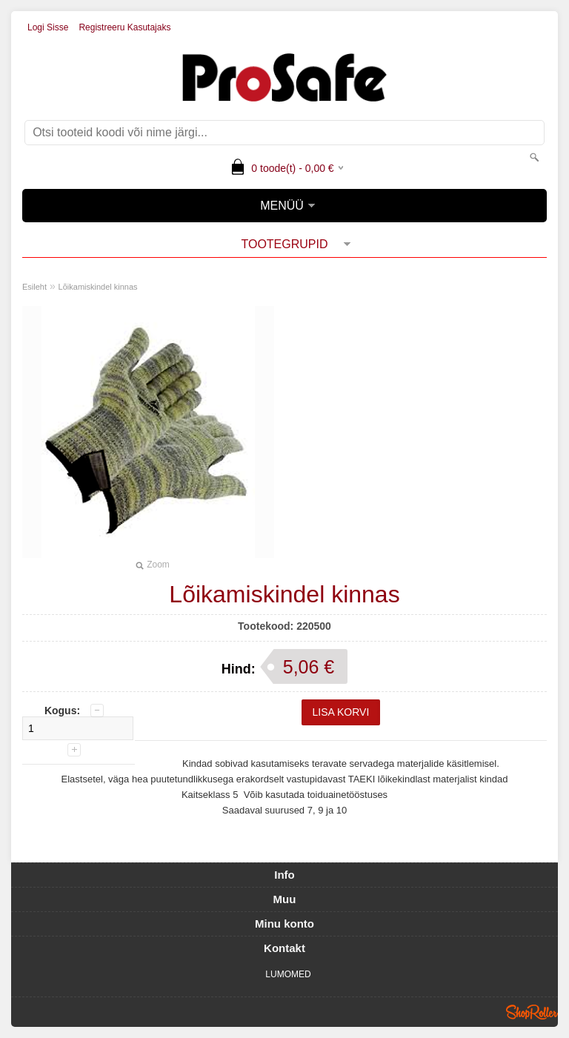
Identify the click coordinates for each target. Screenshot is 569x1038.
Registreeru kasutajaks (124, 27)
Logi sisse (47, 27)
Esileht (34, 286)
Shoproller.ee (532, 1012)
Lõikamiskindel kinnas (98, 286)
